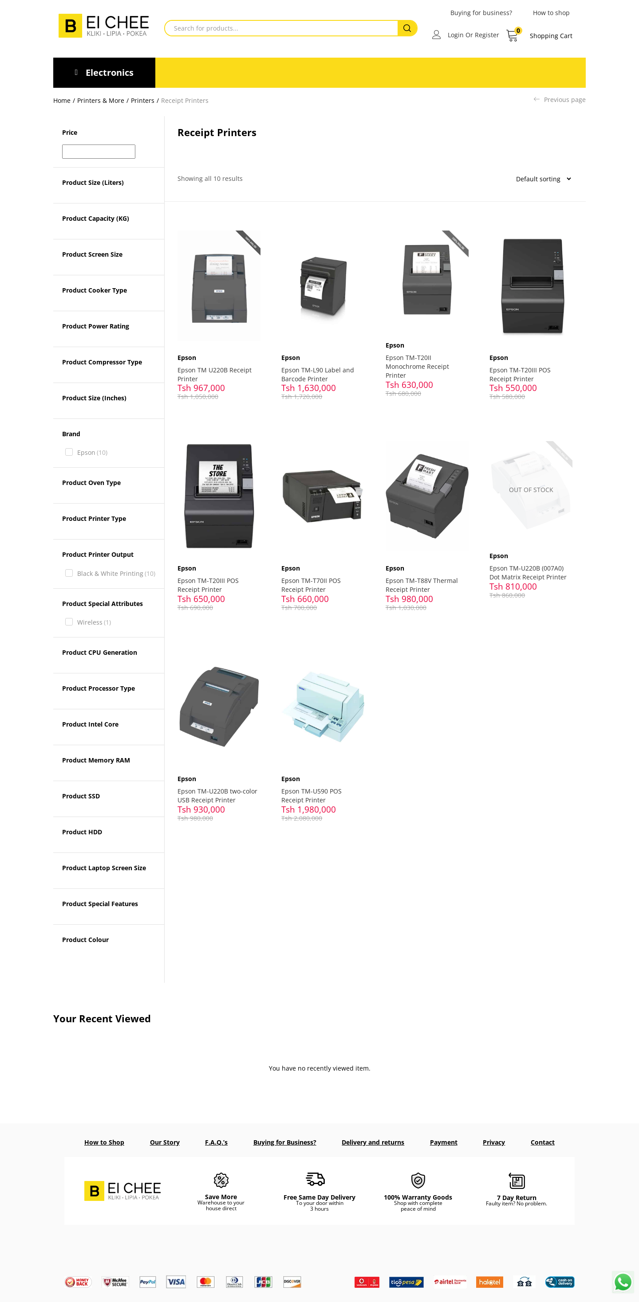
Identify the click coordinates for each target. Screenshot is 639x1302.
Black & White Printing (116, 573)
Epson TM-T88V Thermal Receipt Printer (424, 572)
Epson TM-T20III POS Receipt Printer (522, 368)
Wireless (94, 622)
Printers (142, 100)
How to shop (551, 12)
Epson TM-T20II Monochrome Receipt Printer (420, 361)
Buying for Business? (284, 1142)
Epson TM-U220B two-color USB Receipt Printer (217, 776)
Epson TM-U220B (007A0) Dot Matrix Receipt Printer (530, 561)
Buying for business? (481, 12)
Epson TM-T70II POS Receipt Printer (313, 572)
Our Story (165, 1142)
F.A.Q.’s (216, 1142)
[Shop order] (540, 178)
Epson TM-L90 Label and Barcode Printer (320, 368)
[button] (538, 36)
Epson (92, 452)
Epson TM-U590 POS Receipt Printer (314, 776)
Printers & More (100, 100)
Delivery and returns (373, 1142)
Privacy (494, 1142)
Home (62, 100)
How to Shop (104, 1142)
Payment (444, 1142)
